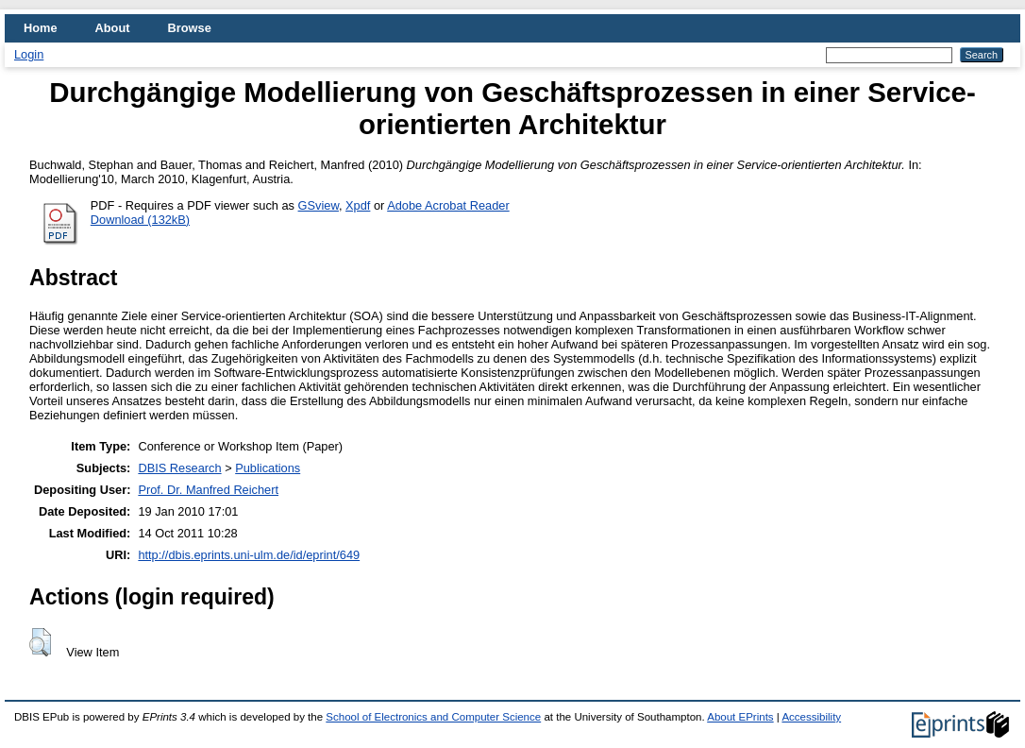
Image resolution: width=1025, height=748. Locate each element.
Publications (267, 468)
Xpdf (357, 205)
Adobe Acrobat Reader (448, 205)
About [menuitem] (112, 28)
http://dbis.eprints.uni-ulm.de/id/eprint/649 (249, 555)
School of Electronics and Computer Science (433, 716)
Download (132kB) (140, 219)
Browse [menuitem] (189, 28)
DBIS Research (179, 468)
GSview (318, 205)
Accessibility (811, 716)
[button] (40, 642)
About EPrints (740, 716)
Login (28, 54)
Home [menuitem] (41, 28)
